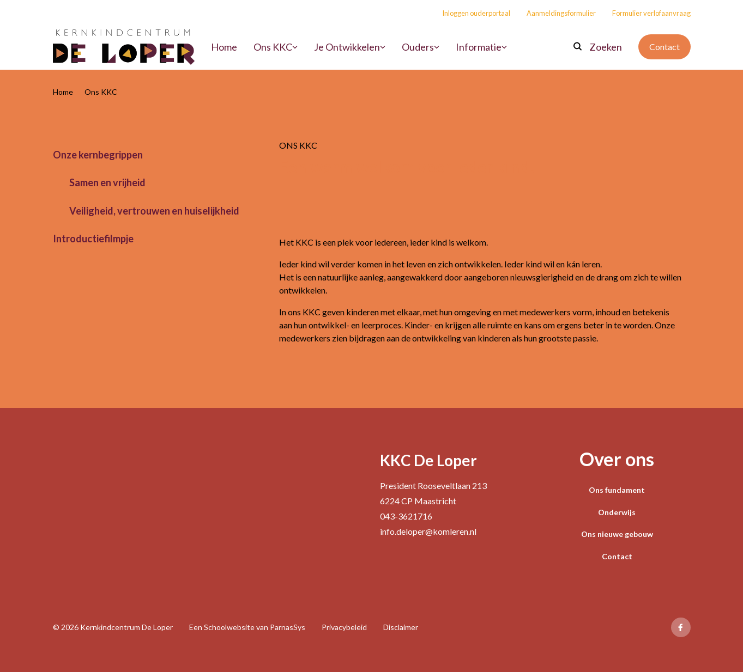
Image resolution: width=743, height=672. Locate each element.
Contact (664, 46)
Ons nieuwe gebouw (617, 534)
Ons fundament (617, 489)
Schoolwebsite (229, 627)
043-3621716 (406, 516)
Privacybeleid (344, 627)
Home (63, 91)
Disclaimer (400, 627)
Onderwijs (617, 512)
